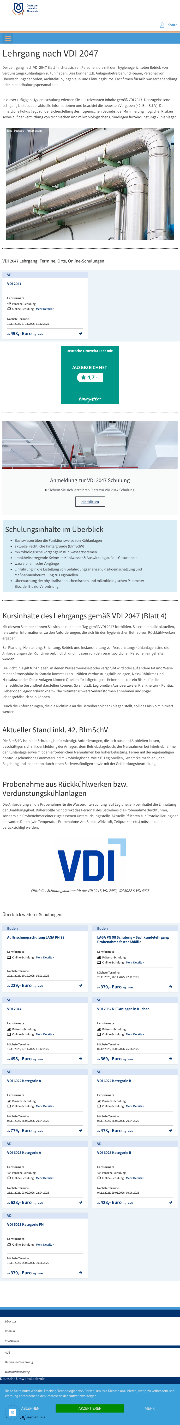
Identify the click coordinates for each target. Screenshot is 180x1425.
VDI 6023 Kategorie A (24, 1152)
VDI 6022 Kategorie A (24, 1080)
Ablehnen (30, 1408)
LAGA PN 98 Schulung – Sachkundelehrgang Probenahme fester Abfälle (133, 939)
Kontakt (10, 1331)
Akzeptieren (90, 1408)
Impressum (12, 1341)
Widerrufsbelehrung (17, 1372)
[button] (7, 38)
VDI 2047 (14, 283)
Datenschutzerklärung (19, 1362)
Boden (12, 928)
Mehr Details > (45, 309)
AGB (7, 1353)
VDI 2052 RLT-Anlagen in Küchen (123, 1008)
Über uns (10, 1321)
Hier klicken (90, 501)
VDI (9, 274)
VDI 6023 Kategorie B (114, 1152)
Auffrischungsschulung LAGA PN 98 (35, 937)
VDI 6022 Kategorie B (114, 1080)
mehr (150, 1408)
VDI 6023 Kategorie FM (25, 1224)
